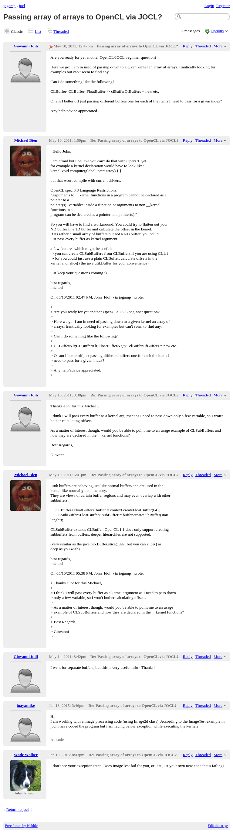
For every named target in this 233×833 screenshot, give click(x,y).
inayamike (26, 705)
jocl (22, 5)
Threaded (61, 31)
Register (223, 5)
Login (209, 5)
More (218, 46)
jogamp (9, 5)
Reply (188, 46)
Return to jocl (17, 809)
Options (217, 31)
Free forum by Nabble (21, 826)
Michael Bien (25, 140)
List (38, 31)
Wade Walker (26, 754)
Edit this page (218, 826)
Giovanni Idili (26, 46)
